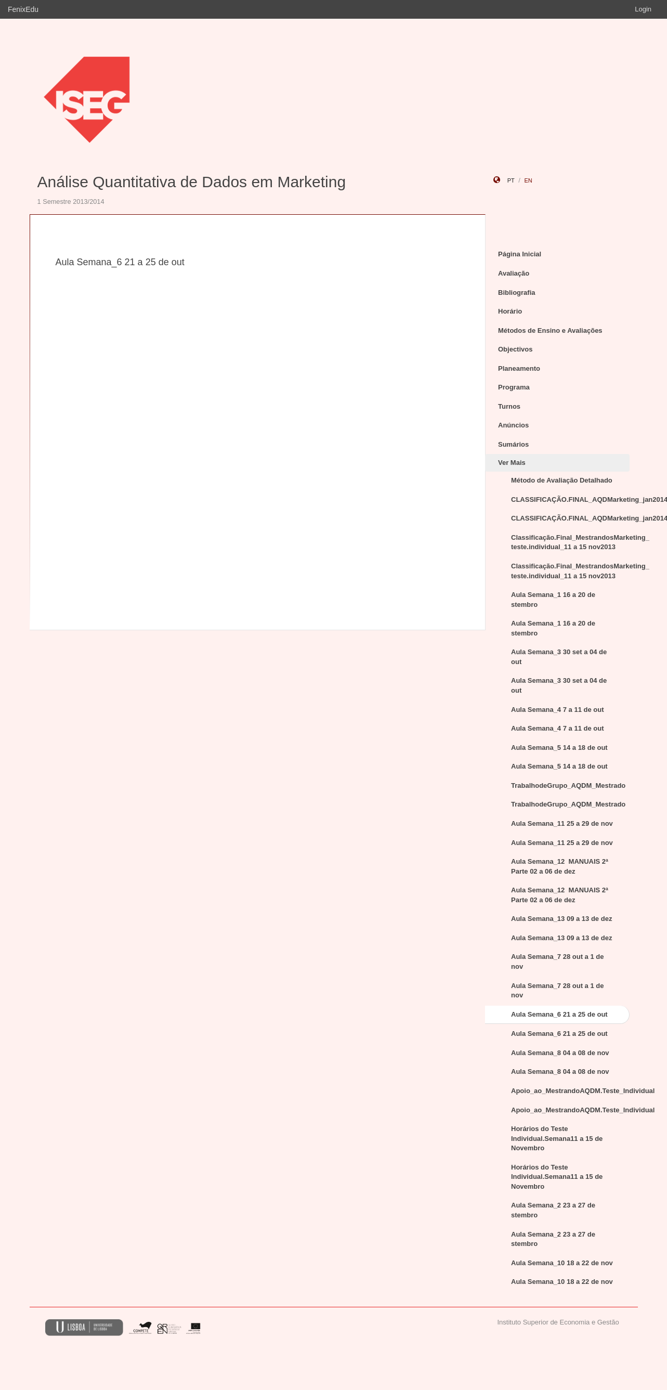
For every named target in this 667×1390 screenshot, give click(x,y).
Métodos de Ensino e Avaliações (550, 330)
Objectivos (515, 349)
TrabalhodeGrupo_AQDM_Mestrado (568, 785)
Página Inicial (519, 254)
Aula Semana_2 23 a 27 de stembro (553, 1210)
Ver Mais (512, 462)
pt (511, 180)
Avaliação (513, 273)
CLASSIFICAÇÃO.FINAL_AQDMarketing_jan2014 (570, 499)
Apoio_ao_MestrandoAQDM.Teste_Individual (570, 1091)
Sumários (513, 444)
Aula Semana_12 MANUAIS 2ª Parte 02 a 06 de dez (559, 866)
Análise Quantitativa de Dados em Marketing (191, 181)
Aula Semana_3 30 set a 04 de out (559, 657)
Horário (510, 311)
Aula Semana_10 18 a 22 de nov (562, 1263)
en (528, 180)
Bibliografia (516, 292)
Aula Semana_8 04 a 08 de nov (560, 1053)
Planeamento (519, 368)
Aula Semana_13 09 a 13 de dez (561, 919)
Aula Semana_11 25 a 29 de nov (562, 823)
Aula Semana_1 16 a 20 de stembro (553, 599)
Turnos (509, 406)
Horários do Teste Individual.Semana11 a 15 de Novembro (557, 1138)
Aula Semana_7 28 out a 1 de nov (557, 961)
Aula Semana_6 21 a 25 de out (559, 1014)
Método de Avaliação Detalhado (561, 480)
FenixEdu (23, 9)
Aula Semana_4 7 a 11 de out (557, 709)
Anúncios (513, 425)
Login (643, 9)
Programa (514, 387)
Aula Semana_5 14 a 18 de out (559, 747)
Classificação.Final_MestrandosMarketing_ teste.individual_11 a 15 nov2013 (570, 542)
